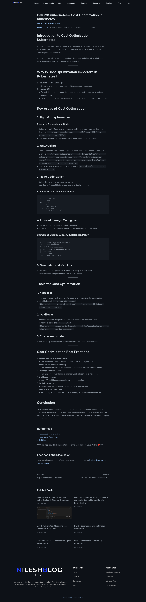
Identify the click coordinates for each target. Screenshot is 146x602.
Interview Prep (111, 580)
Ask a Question (111, 584)
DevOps (110, 3)
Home (36, 3)
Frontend (97, 3)
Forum (121, 3)
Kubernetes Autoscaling (49, 437)
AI (130, 3)
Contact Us (77, 580)
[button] (62, 3)
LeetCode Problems (113, 571)
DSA (60, 3)
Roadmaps (109, 576)
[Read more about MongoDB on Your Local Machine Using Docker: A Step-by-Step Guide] (54, 512)
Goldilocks (43, 440)
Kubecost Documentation (49, 434)
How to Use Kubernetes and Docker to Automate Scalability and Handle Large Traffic (91, 500)
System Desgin (48, 3)
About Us (76, 576)
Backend (85, 3)
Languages (72, 3)
